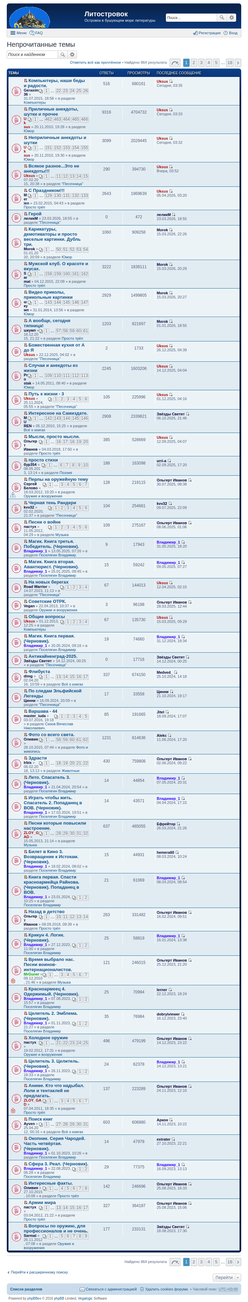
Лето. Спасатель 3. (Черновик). (47, 780)
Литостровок (106, 14)
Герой (34, 213)
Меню (22, 33)
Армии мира (42, 1202)
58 (65, 331)
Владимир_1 (35, 551)
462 (48, 119)
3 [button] (201, 62)
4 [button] (209, 62)
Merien (26, 199)
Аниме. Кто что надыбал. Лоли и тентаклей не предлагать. (54, 1090)
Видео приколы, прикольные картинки (48, 295)
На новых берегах (48, 582)
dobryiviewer (168, 1014)
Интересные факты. (50, 1183)
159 (57, 274)
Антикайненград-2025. (52, 656)
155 (84, 147)
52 (72, 249)
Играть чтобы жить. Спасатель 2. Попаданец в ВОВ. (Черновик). (53, 802)
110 (57, 375)
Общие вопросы (46, 616)
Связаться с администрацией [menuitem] (111, 1289)
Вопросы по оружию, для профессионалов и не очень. (56, 1228)
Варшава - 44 (42, 711)
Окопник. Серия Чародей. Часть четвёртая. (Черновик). (54, 1143)
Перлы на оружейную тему (58, 479)
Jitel (160, 712)
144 (57, 302)
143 (48, 302)
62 (85, 739)
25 (79, 90)
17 (65, 441)
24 (72, 90)
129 (48, 195)
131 (66, 195)
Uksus (162, 81)
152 (57, 147)
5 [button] (216, 62)
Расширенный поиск (231, 18)
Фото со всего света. (51, 734)
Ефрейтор (166, 824)
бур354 (30, 464)
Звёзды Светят (171, 414)
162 (84, 274)
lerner (162, 990)
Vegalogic (85, 1298)
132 (75, 195)
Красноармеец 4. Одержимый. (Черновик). (51, 991)
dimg (28, 676)
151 (48, 147)
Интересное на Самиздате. (58, 413)
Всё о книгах (34, 430)
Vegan (29, 606)
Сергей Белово (31, 486)
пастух (30, 527)
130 (57, 195)
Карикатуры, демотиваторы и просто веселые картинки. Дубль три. (52, 236)
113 (84, 375)
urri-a (161, 461)
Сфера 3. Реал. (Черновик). (58, 1163)
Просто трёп (34, 207)
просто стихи (43, 459)
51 (65, 249)
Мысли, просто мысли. (54, 436)
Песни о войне (44, 522)
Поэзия (66, 473)
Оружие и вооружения (43, 496)
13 (72, 176)
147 (84, 302)
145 (66, 302)
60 (79, 331)
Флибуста (39, 671)
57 (58, 331)
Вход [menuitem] (233, 33)
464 (66, 119)
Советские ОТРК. (47, 601)
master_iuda (35, 716)
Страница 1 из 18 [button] (175, 63)
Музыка (62, 535)
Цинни (30, 700)
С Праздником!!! (46, 190)
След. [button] (238, 63)
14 (79, 176)
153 (66, 147)
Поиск (222, 18)
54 (85, 249)
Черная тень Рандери (52, 502)
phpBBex (34, 1298)
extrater (163, 1139)
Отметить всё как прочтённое (95, 62)
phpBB (59, 1298)
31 (79, 833)
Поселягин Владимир (57, 555)
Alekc (162, 735)
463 (57, 119)
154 (75, 147)
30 (72, 833)
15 (85, 176)
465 (75, 119)
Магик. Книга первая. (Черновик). (49, 638)
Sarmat (27, 277)
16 (58, 441)
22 (58, 90)
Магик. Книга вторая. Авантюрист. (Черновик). (51, 564)
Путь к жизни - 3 (46, 393)
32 (85, 833)
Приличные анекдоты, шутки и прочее (51, 111)
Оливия (31, 739)
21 (79, 763)
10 (85, 465)
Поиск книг (40, 1119)
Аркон (162, 1120)
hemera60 (165, 852)
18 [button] (229, 62)
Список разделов (26, 1289)
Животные (71, 771)
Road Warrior (35, 587)
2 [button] (194, 62)
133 (84, 195)
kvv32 (29, 507)
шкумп (26, 306)
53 (79, 249)
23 (65, 90)
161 (75, 274)
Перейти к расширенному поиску (39, 1272)
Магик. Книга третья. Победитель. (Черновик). (51, 544)
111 (66, 375)
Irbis (28, 763)
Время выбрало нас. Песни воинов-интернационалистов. (49, 964)
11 (58, 176)
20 (85, 441)
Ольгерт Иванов (172, 480)
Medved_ (165, 672)
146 (75, 302)
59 (72, 331)
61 (85, 331)
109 (48, 375)
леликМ (31, 218)
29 (65, 833)
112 (75, 375)
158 (48, 274)
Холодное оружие (48, 1037)
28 (58, 833)
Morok (29, 249)
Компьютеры (35, 102)
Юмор (29, 131)
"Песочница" (72, 184)
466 (84, 119)
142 (48, 418)
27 (58, 1124)
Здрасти (37, 758)
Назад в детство (46, 911)
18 (72, 441)
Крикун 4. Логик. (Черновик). (44, 937)
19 (79, 441)
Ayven (29, 1124)
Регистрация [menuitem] (210, 33)
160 (66, 274)
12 (65, 176)
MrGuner (31, 974)
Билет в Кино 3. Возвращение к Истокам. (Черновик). (51, 856)
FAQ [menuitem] (39, 33)
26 (85, 90)
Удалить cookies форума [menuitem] (166, 1289)
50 (58, 249)
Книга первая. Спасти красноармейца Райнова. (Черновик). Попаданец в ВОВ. (51, 884)
